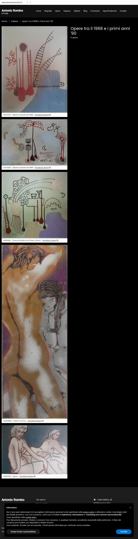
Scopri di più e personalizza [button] (23, 532)
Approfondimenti (110, 11)
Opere (57, 11)
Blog (85, 11)
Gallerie (77, 11)
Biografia (48, 11)
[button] (130, 507)
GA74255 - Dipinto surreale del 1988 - (27, 168)
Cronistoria (95, 11)
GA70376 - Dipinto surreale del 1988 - (27, 115)
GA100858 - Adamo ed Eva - (23, 421)
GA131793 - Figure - (19, 476)
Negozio (67, 11)
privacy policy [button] (88, 512)
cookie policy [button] (31, 517)
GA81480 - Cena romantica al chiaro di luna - (30, 240)
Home (38, 11)
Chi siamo (41, 500)
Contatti (123, 11)
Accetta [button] (123, 532)
